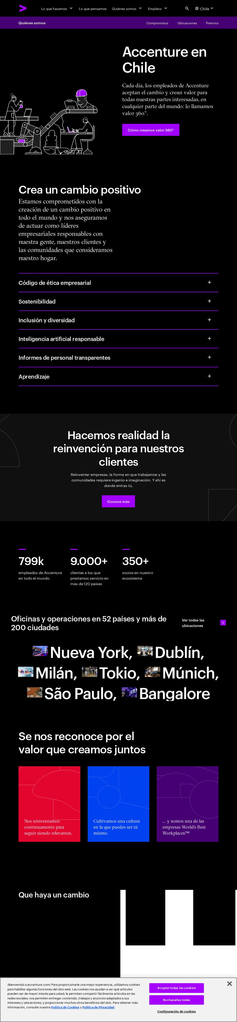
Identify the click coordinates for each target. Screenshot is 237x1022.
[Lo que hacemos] (57, 8)
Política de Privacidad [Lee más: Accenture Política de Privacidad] (98, 1007)
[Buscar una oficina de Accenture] (83, 651)
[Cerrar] (230, 984)
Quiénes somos (32, 22)
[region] (118, 999)
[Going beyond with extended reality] (72, 692)
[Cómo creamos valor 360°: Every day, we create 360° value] (150, 130)
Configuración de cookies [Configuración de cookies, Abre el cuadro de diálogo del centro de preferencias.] (176, 1011)
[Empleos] (158, 8)
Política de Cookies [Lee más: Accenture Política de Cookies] (65, 1007)
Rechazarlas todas (176, 999)
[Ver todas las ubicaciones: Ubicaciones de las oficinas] (204, 622)
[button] (118, 501)
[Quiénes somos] (127, 8)
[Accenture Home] (23, 8)
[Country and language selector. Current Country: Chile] (205, 8)
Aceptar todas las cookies (176, 987)
